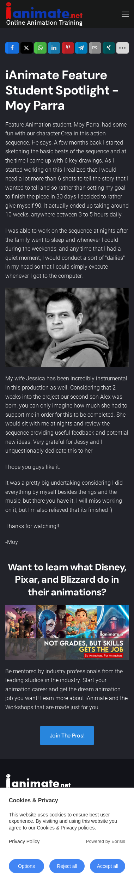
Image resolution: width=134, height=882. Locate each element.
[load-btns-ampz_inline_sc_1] (122, 48)
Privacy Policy (24, 841)
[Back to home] (44, 14)
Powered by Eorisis (105, 841)
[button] (125, 14)
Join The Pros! (67, 735)
